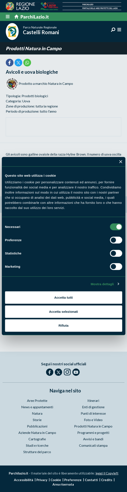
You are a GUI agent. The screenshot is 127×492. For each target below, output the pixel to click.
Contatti (91, 480)
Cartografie (37, 439)
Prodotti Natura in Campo (33, 48)
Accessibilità (23, 480)
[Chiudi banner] (120, 161)
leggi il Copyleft (107, 473)
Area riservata (63, 484)
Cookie (56, 480)
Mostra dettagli (102, 284)
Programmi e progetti (93, 432)
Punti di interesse (93, 413)
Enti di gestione (93, 407)
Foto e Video (93, 420)
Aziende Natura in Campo (37, 432)
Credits (106, 480)
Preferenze (73, 480)
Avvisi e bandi (93, 439)
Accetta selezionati (63, 311)
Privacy (41, 480)
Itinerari (93, 400)
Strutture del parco (37, 452)
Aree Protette (37, 400)
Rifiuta (63, 325)
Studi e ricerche (37, 445)
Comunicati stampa (93, 445)
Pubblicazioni (37, 426)
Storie (37, 420)
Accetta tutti (63, 297)
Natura (37, 413)
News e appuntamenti (37, 407)
